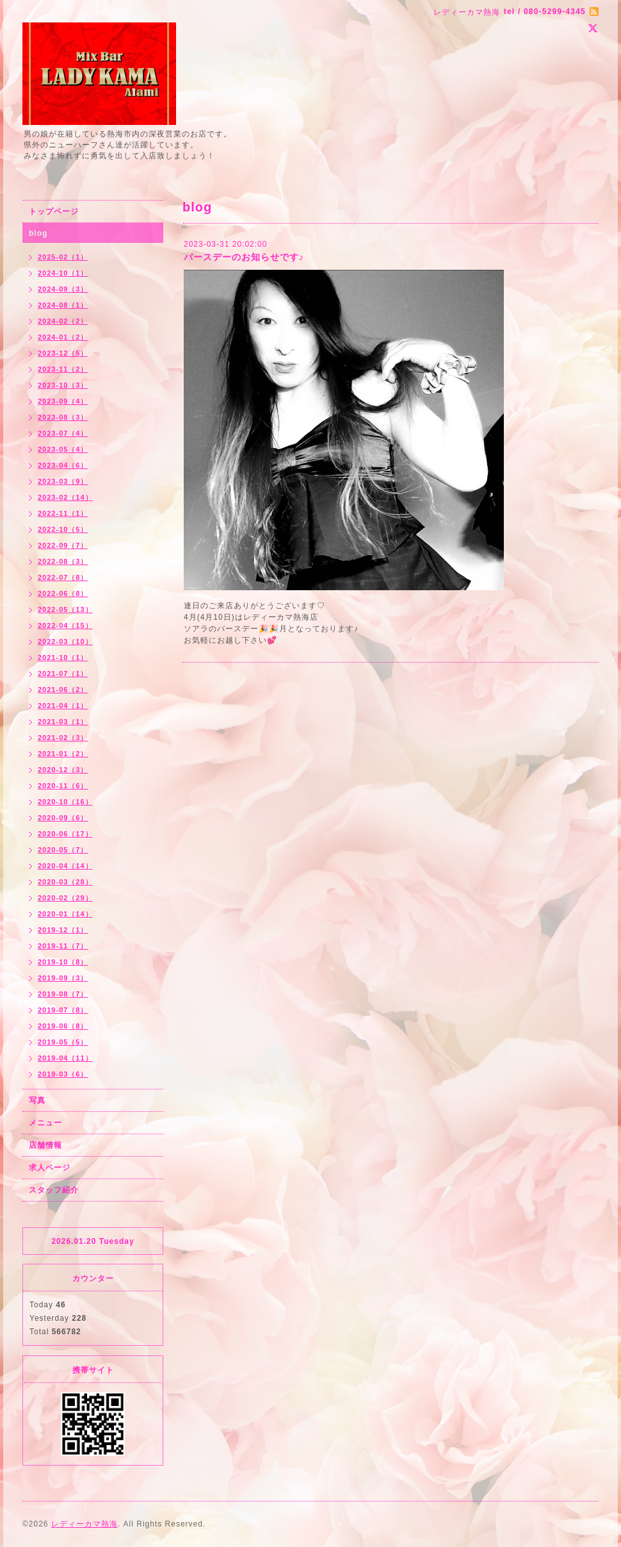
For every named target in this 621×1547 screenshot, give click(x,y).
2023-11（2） (63, 369)
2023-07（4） (63, 433)
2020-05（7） (63, 850)
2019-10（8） (63, 962)
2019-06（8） (63, 1026)
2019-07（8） (63, 1010)
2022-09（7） (63, 545)
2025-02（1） (63, 257)
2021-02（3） (63, 737)
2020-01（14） (65, 914)
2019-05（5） (63, 1042)
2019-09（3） (63, 978)
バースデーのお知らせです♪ (244, 257)
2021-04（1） (63, 705)
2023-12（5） (63, 353)
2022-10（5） (63, 529)
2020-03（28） (65, 882)
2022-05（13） (65, 609)
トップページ (54, 211)
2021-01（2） (63, 753)
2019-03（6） (63, 1074)
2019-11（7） (63, 946)
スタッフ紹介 (54, 1190)
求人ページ (49, 1167)
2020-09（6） (63, 818)
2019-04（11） (65, 1058)
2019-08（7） (63, 994)
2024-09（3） (63, 289)
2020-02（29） (65, 898)
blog (38, 233)
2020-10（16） (65, 802)
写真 (37, 1100)
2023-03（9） (63, 481)
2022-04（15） (65, 625)
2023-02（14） (65, 497)
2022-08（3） (63, 561)
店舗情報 (45, 1145)
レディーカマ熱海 (84, 1523)
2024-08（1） (63, 305)
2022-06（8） (63, 593)
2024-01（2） (63, 337)
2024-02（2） (63, 321)
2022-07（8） (63, 577)
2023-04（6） (63, 465)
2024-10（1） (63, 273)
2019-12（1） (63, 930)
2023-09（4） (63, 401)
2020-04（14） (65, 866)
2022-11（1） (63, 513)
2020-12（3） (63, 770)
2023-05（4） (63, 449)
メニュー (45, 1122)
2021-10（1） (63, 657)
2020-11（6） (63, 786)
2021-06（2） (63, 689)
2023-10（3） (63, 385)
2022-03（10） (65, 641)
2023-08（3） (63, 417)
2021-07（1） (63, 673)
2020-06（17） (65, 834)
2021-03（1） (63, 721)
